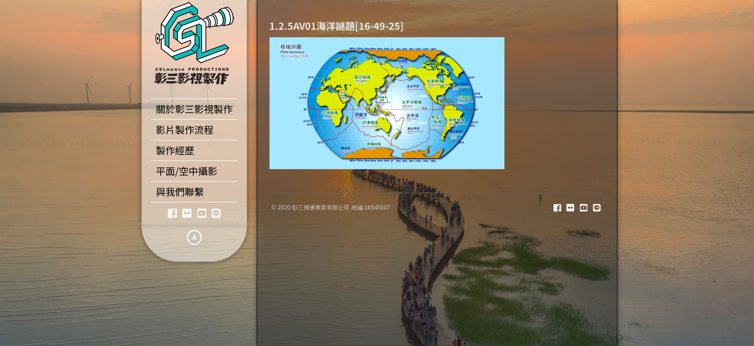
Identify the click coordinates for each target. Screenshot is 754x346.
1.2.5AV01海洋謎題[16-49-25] (336, 26)
